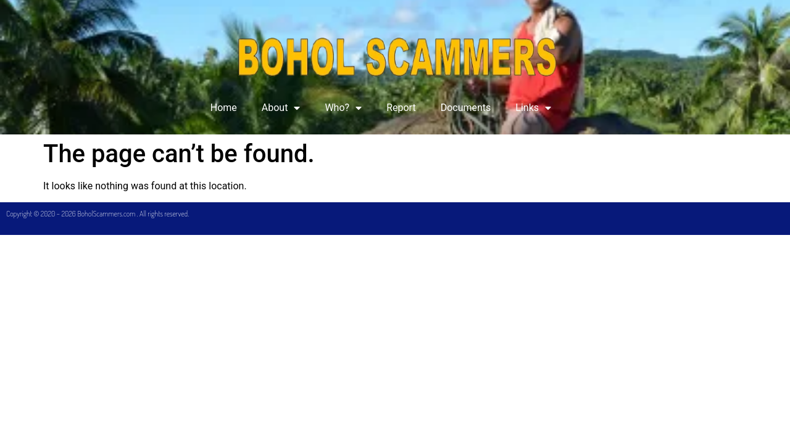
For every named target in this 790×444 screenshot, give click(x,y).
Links (533, 108)
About (281, 108)
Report (401, 107)
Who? (343, 108)
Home (223, 107)
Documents (466, 107)
